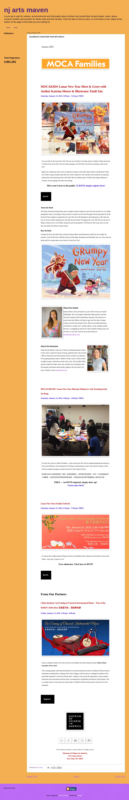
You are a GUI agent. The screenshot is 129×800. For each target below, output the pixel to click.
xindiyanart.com (61, 370)
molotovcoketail (63, 795)
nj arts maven (26, 10)
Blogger (79, 795)
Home (8, 27)
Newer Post (32, 777)
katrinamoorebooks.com (72, 335)
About (16, 27)
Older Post (120, 777)
